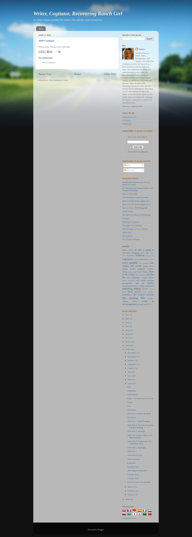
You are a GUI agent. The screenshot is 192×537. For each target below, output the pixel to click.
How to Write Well (129, 194)
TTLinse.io (126, 120)
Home (77, 74)
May (130, 379)
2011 (127, 345)
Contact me (126, 124)
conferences (143, 259)
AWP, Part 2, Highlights (136, 448)
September (132, 364)
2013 (127, 338)
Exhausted (131, 463)
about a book (127, 250)
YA (151, 304)
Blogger (101, 530)
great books (137, 272)
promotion (149, 286)
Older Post (110, 74)
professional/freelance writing (133, 286)
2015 (127, 330)
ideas (137, 275)
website (125, 301)
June (130, 376)
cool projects (143, 263)
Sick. (129, 406)
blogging (135, 253)
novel (138, 280)
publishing (127, 288)
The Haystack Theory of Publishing (136, 215)
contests (151, 259)
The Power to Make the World (139, 414)
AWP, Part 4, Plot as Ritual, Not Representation (139, 436)
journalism (142, 275)
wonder (135, 301)
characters (130, 256)
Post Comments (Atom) (58, 80)
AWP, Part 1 (127, 232)
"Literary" (126, 218)
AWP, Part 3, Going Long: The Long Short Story (139, 442)
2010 (127, 349)
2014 (127, 334)
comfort (135, 259)
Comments (129, 170)
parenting (150, 280)
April (130, 383)
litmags (144, 278)
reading (137, 288)
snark (144, 292)
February (131, 491)
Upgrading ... (132, 391)
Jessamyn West (133, 467)
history (145, 272)
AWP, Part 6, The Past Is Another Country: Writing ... (140, 426)
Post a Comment (48, 62)
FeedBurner (143, 152)
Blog (41, 28)
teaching (151, 292)
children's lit (149, 256)
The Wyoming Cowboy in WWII (135, 197)
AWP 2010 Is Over (134, 455)
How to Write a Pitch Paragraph (134, 208)
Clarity (130, 402)
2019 (127, 322)
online (143, 280)
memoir (151, 278)
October (131, 360)
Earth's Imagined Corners (142, 269)
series (124, 292)
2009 (127, 499)
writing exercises (143, 304)
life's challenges (133, 278)
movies (124, 280)
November (132, 357)
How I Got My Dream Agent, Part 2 (136, 204)
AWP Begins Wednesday (137, 470)
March (130, 487)
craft (151, 263)
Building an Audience (130, 222)
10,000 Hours (127, 211)
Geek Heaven (132, 394)
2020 (127, 319)
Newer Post (44, 74)
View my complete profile (132, 106)
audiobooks (126, 253)
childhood (139, 255)
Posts (127, 165)
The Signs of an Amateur (132, 225)
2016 (127, 326)
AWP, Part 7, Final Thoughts (138, 421)
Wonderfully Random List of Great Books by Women (136, 183)
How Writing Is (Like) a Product (135, 229)
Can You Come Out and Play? (139, 482)
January (131, 495)
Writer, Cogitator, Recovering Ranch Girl (77, 13)
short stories (134, 291)
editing (124, 272)
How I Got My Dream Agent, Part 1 (136, 201)
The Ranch (131, 417)
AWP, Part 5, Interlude (136, 431)
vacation (151, 298)
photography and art (133, 283)
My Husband (127, 236)
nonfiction (131, 280)
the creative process (143, 294)
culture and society (132, 266)
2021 (127, 315)
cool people (130, 262)
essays (130, 272)
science (151, 289)
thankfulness (127, 295)
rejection (145, 289)
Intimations (131, 410)
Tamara (141, 49)
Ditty (129, 387)
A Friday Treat (133, 474)
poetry (151, 283)
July (129, 372)
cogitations (127, 259)
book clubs (144, 253)
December (132, 353)
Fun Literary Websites (131, 239)
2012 (127, 342)
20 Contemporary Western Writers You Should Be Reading (137, 189)
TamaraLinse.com (129, 117)
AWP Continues (46, 41)
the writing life (133, 298)
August (131, 368)
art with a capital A (144, 250)
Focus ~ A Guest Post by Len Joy (140, 398)
